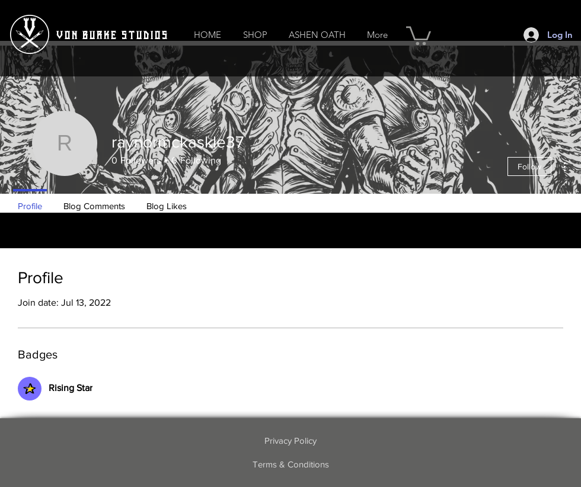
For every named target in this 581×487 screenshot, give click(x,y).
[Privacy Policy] (290, 441)
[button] (255, 35)
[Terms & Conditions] (290, 464)
